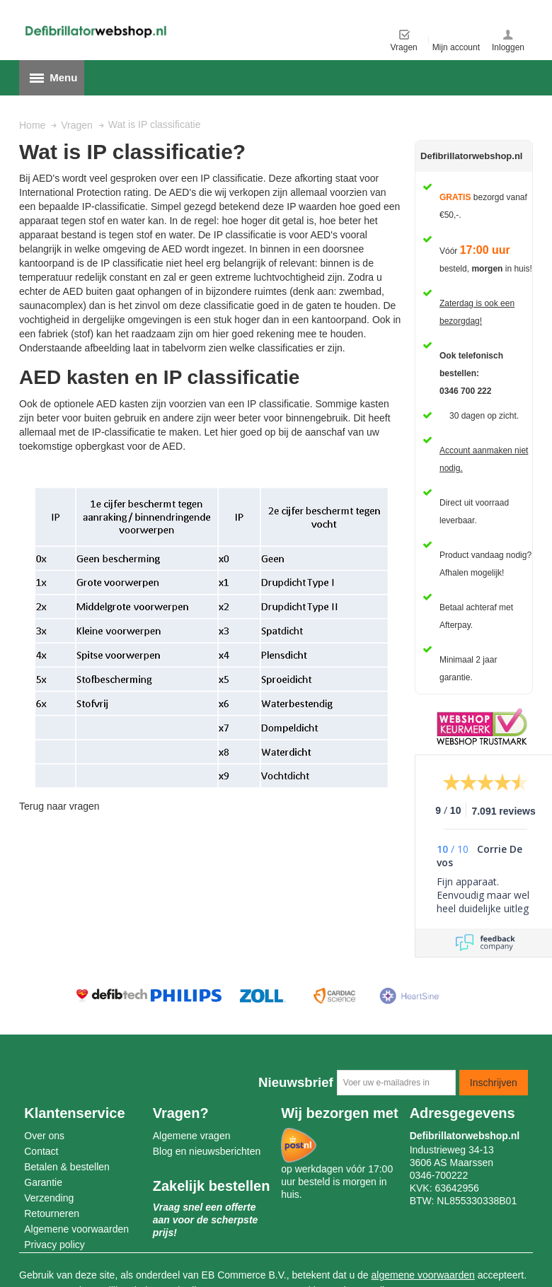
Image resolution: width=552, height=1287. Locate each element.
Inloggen (508, 47)
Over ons (44, 1135)
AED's (182, 192)
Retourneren (51, 1213)
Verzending (49, 1198)
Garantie (43, 1182)
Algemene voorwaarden (76, 1229)
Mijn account (456, 47)
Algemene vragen (192, 1135)
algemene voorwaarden (423, 1275)
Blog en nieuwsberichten (207, 1151)
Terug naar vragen (59, 806)
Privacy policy (54, 1244)
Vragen (404, 47)
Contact (41, 1151)
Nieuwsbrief (295, 1082)
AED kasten (122, 403)
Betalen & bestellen (67, 1166)
